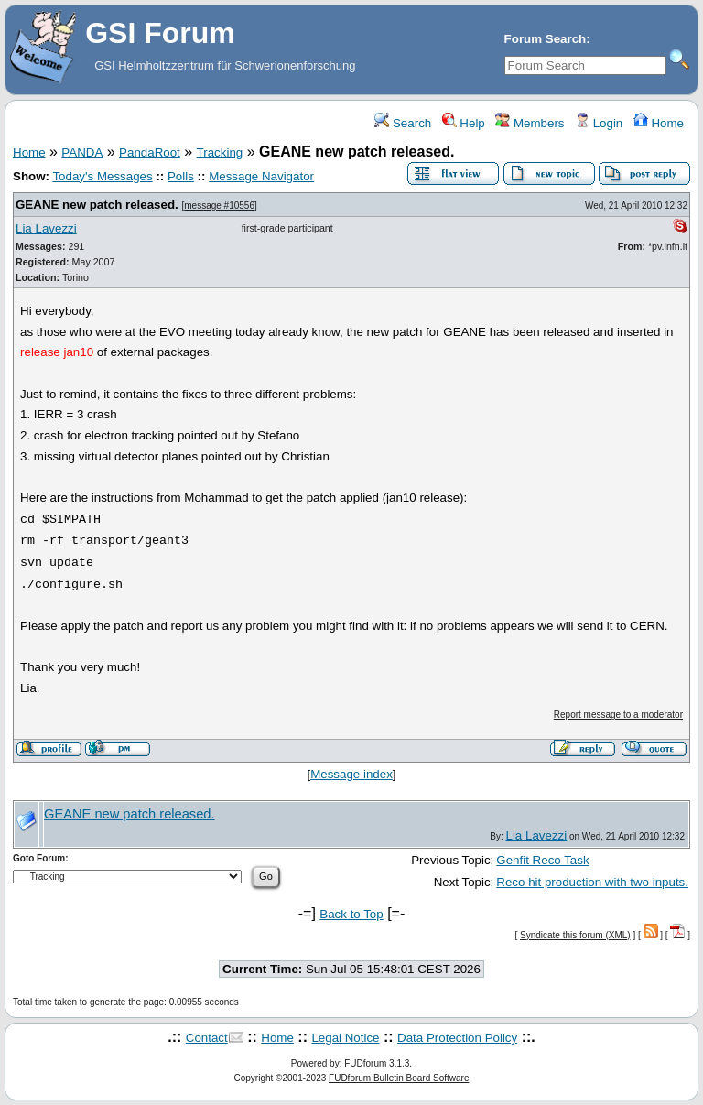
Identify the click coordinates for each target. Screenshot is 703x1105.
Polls (181, 176)
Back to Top (351, 914)
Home (658, 123)
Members (529, 123)
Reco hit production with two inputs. (592, 882)
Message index (351, 774)
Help (463, 123)
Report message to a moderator (618, 715)
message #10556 (219, 205)
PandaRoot (149, 152)
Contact (207, 1038)
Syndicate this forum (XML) (575, 935)
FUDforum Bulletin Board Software (399, 1078)
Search (402, 123)
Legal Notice (345, 1038)
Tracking (220, 152)
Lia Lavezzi (46, 228)
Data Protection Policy (457, 1038)
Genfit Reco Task (542, 860)
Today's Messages (102, 176)
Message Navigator (261, 176)
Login (598, 123)
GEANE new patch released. (97, 204)
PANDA (82, 152)
